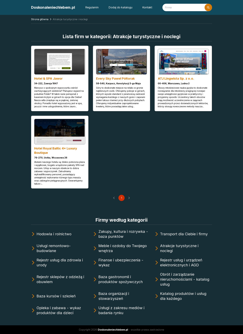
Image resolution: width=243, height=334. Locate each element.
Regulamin (92, 7)
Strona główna (39, 19)
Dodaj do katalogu (120, 7)
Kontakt (147, 7)
